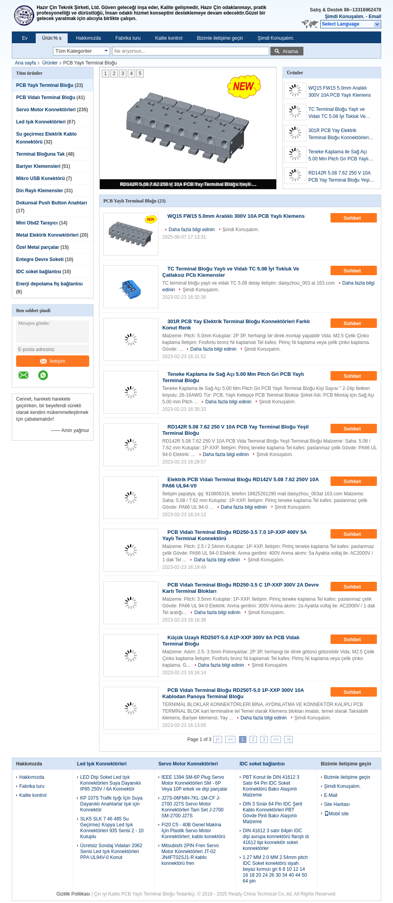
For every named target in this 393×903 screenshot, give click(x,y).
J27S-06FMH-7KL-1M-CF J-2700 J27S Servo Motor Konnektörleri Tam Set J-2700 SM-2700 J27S (193, 806)
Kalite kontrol (168, 38)
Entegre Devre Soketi (40, 259)
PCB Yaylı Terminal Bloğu (44, 85)
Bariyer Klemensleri (38, 166)
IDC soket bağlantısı (38, 271)
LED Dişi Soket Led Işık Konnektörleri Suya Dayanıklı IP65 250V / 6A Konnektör (110, 783)
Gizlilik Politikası (73, 894)
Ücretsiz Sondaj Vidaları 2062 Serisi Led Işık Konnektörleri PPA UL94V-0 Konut (111, 851)
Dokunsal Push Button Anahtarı (51, 203)
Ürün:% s (51, 38)
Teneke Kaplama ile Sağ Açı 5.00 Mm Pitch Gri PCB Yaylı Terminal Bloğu (339, 155)
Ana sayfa (25, 63)
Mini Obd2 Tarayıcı (37, 223)
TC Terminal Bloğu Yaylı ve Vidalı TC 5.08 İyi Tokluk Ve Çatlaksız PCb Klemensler (337, 113)
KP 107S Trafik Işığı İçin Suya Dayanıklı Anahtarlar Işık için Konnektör (111, 804)
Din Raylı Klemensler (39, 190)
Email (375, 16)
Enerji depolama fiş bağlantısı (49, 284)
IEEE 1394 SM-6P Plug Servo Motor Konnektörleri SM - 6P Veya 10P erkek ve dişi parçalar (195, 783)
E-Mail (331, 795)
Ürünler (49, 63)
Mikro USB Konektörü (40, 178)
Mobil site (336, 814)
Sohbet (357, 218)
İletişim (52, 361)
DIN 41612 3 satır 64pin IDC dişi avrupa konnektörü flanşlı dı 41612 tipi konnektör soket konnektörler (276, 839)
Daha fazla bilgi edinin (192, 229)
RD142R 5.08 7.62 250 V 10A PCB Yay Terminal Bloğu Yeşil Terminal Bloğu (188, 184)
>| (288, 739)
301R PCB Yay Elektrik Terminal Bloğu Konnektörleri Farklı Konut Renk (339, 134)
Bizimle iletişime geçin (220, 38)
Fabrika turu (128, 38)
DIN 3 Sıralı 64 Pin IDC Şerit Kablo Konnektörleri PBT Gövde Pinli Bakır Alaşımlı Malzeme (272, 812)
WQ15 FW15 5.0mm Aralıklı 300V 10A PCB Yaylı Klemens (340, 91)
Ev (25, 38)
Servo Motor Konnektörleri (45, 109)
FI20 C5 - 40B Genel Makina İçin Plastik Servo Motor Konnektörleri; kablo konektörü (193, 830)
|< (218, 739)
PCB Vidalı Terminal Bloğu (45, 97)
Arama (290, 51)
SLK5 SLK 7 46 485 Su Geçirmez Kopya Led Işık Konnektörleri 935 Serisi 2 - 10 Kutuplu (111, 827)
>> (276, 739)
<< (230, 739)
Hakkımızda (88, 38)
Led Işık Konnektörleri (41, 122)
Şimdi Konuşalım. (345, 16)
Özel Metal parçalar (37, 247)
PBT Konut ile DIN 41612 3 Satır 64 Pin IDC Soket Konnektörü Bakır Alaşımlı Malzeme (271, 786)
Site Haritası (337, 804)
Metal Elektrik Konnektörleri (47, 235)
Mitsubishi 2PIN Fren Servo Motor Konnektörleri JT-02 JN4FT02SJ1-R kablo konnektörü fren (190, 854)
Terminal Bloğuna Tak (40, 154)
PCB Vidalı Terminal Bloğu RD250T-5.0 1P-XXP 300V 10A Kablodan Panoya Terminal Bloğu (233, 693)
